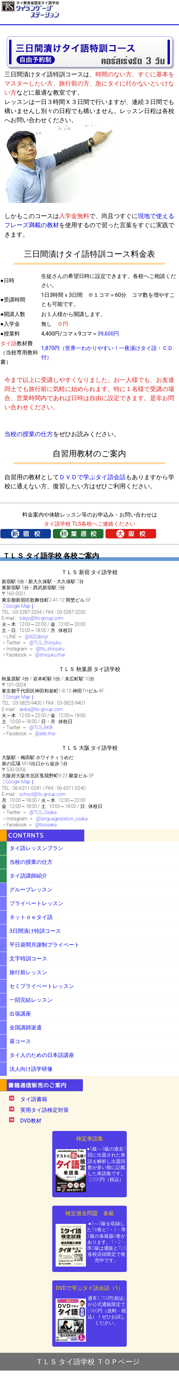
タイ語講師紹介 (28, 876)
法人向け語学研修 (31, 1069)
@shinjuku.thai (50, 655)
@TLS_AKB (41, 727)
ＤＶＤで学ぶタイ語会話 (92, 477)
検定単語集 (89, 1138)
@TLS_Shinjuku (45, 642)
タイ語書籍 (33, 1099)
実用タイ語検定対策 (44, 1110)
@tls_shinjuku (50, 648)
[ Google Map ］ (19, 606)
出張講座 (20, 1014)
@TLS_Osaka (43, 812)
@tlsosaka (46, 824)
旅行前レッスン (28, 972)
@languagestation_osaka (62, 818)
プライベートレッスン (36, 903)
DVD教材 (30, 1121)
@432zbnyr (37, 636)
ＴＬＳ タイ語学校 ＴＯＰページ (88, 1362)
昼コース (20, 1041)
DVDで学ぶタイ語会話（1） (89, 1288)
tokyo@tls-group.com (41, 618)
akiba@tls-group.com (41, 709)
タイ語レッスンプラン (36, 848)
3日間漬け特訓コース (35, 931)
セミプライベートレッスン (41, 986)
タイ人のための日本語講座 (41, 1055)
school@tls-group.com (42, 794)
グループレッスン (31, 889)
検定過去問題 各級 (89, 1213)
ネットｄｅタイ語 (31, 917)
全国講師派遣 (25, 1027)
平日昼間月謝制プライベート (44, 945)
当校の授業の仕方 (28, 433)
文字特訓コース (28, 958)
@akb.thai (45, 733)
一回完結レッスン (31, 1000)
